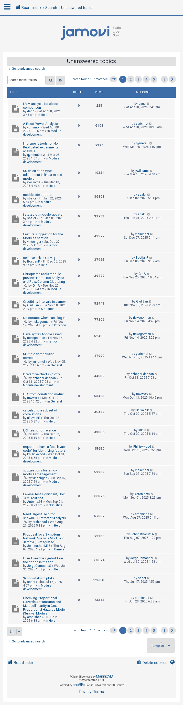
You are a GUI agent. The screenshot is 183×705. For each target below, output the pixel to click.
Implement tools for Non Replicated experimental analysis (41, 147)
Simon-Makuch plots (38, 578)
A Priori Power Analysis (40, 124)
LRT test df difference (39, 430)
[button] (113, 79)
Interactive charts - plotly (41, 374)
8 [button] (164, 79)
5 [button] (154, 79)
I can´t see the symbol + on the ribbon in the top (43, 560)
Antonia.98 (34, 501)
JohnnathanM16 (38, 546)
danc (30, 111)
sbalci (31, 198)
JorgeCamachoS (39, 566)
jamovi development (40, 247)
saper (31, 582)
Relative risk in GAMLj (39, 258)
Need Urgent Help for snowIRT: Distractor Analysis (44, 516)
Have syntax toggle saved (42, 334)
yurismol (33, 127)
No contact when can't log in (44, 318)
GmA (36, 285)
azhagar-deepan (44, 378)
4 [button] (146, 79)
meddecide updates (38, 195)
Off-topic (60, 325)
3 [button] (138, 79)
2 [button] (131, 79)
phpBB (78, 684)
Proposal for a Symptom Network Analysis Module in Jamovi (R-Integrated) (43, 538)
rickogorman (41, 322)
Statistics (48, 309)
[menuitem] (152, 663)
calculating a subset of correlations (40, 412)
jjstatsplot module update (42, 214)
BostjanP (33, 261)
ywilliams (33, 182)
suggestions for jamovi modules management (40, 472)
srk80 (36, 434)
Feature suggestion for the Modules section (43, 236)
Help (44, 115)
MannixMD (104, 676)
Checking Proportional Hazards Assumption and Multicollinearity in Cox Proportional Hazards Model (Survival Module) (44, 605)
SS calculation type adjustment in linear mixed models (42, 174)
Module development (41, 160)
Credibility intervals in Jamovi (44, 302)
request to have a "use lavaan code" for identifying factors (45, 448)
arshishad (40, 522)
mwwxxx (33, 398)
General (56, 365)
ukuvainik (33, 418)
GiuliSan (33, 305)
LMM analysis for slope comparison (40, 105)
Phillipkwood (36, 454)
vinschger (34, 242)
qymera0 (33, 155)
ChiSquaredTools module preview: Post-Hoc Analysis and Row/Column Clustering (44, 278)
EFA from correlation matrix (43, 394)
